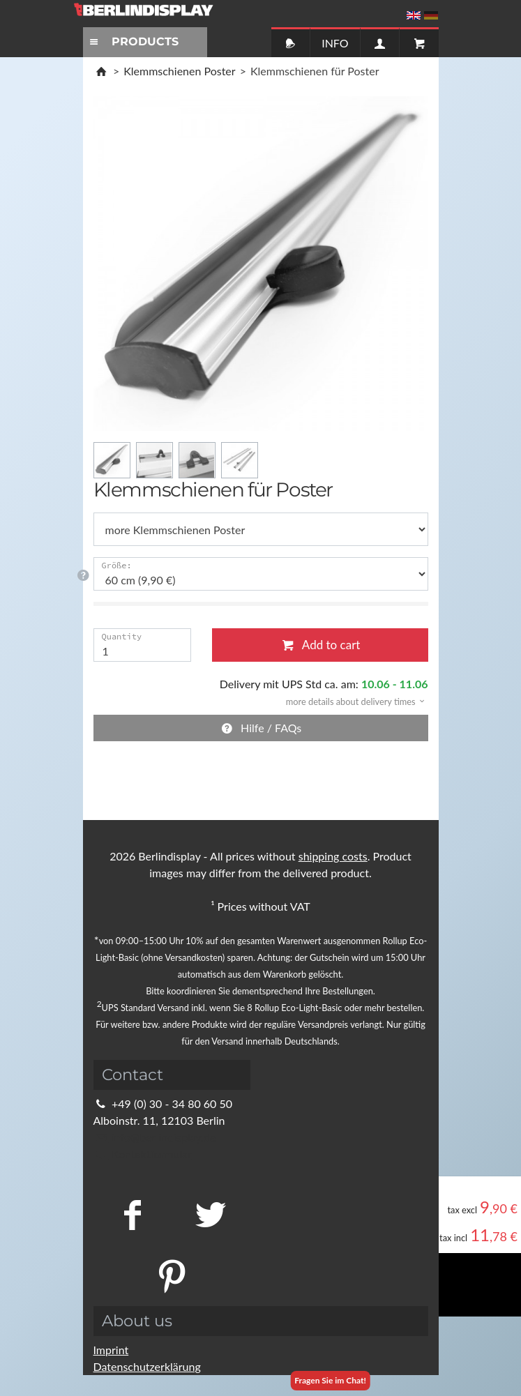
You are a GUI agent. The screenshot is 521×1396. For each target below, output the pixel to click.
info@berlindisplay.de (154, 1137)
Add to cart (320, 644)
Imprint (111, 1349)
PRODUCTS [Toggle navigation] (132, 41)
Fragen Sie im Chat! (330, 1380)
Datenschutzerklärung (147, 1366)
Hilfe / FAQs (261, 727)
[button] (351, 700)
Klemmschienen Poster (179, 70)
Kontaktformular (142, 1153)
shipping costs (333, 856)
